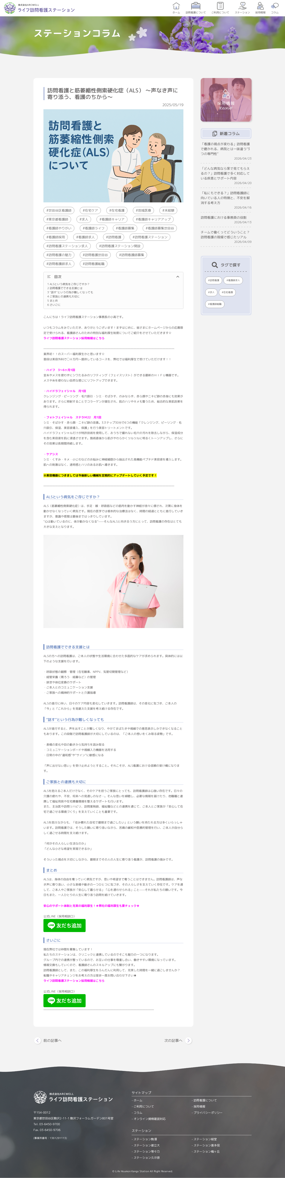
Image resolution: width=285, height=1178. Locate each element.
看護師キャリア (113, 219)
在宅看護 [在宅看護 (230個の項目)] (228, 292)
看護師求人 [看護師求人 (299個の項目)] (234, 280)
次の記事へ (173, 1040)
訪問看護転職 (95, 264)
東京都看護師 (58, 219)
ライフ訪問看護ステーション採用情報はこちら (74, 338)
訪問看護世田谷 (96, 255)
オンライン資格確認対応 (150, 1119)
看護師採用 (57, 237)
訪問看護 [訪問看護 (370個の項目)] (214, 280)
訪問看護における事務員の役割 (223, 217)
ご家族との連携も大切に (63, 296)
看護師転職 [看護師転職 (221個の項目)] (216, 304)
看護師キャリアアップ (154, 219)
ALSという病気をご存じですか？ (68, 284)
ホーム (176, 12)
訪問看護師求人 (60, 264)
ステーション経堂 (205, 1139)
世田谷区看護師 (60, 210)
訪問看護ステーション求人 (68, 246)
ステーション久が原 (147, 1158)
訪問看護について (196, 12)
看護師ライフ (95, 228)
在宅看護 (118, 210)
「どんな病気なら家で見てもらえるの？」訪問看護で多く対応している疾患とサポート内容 (225, 173)
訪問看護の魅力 (60, 255)
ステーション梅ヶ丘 (207, 1151)
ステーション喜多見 (207, 1145)
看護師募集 (126, 228)
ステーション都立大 (147, 1145)
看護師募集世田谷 (161, 228)
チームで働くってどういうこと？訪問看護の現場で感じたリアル (225, 234)
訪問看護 (114, 237)
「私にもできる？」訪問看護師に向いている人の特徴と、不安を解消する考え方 (225, 198)
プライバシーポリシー (208, 1113)
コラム (275, 12)
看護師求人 (86, 237)
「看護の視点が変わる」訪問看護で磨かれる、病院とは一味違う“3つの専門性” (225, 149)
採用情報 (260, 12)
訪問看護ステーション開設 (121, 246)
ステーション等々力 (147, 1151)
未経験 (169, 210)
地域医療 (144, 210)
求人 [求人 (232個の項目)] (212, 292)
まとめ (52, 300)
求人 (85, 219)
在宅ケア (91, 210)
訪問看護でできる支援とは (64, 288)
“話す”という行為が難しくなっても (70, 292)
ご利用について (220, 12)
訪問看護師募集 (132, 255)
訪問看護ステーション (151, 237)
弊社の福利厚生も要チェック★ (119, 906)
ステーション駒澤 (145, 1139)
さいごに (54, 305)
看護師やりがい (60, 228)
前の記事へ (52, 1040)
